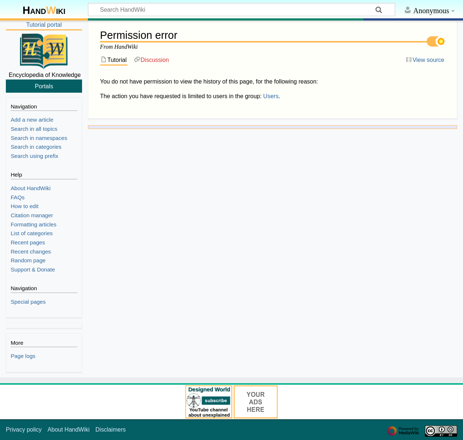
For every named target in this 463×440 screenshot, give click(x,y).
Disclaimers (111, 429)
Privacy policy (24, 429)
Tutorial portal (44, 25)
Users (271, 96)
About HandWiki (69, 429)
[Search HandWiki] (241, 9)
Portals (44, 86)
